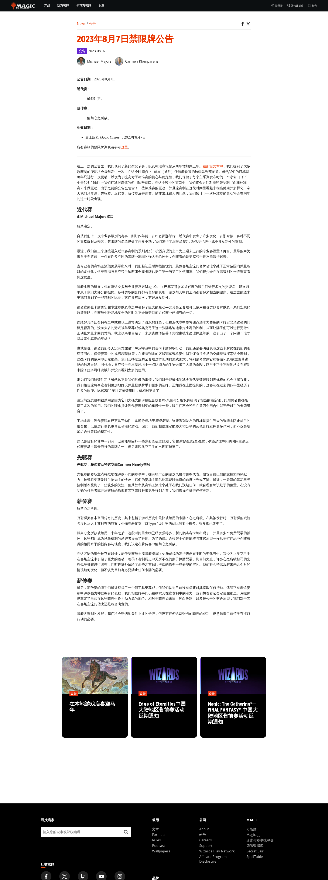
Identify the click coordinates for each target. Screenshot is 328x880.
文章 (101, 6)
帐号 (312, 6)
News (81, 23)
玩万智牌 (63, 5)
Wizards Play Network (217, 851)
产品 (47, 5)
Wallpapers (161, 851)
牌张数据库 (295, 6)
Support (205, 845)
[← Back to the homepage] (23, 5)
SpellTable (254, 856)
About (204, 829)
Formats (158, 834)
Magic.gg (253, 834)
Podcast (158, 845)
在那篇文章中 (213, 166)
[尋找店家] (126, 832)
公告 (92, 23)
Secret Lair (255, 851)
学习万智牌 (83, 5)
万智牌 (251, 829)
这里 (124, 147)
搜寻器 (277, 6)
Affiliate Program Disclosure (213, 859)
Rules (156, 840)
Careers (205, 840)
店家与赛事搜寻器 (260, 840)
